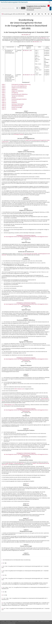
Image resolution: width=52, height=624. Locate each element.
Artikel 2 (3, 86)
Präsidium (14, 97)
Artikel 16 (4, 109)
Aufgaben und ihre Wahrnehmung (19, 87)
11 (2, 598)
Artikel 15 (4, 107)
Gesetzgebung (15, 92)
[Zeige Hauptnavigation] (49, 2)
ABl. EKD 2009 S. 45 (26, 34)
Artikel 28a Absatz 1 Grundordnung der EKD (15, 463)
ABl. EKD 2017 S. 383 (27, 50)
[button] (39, 14)
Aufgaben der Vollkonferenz (18, 91)
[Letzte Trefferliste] (19, 8)
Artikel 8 (3, 96)
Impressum (14, 621)
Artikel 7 (3, 94)
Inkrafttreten (14, 109)
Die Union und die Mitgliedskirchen (19, 86)
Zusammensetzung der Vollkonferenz (20, 94)
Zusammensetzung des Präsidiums (19, 99)
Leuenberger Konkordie (19, 134)
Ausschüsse (14, 100)
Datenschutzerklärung (23, 621)
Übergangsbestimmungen (17, 105)
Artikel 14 (4, 105)
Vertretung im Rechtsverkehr (18, 104)
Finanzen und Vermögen (17, 107)
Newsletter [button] (8, 621)
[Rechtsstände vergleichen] (35, 14)
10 (2, 595)
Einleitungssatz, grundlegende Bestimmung (21, 84)
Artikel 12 (4, 102)
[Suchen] (23, 8)
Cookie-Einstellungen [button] (44, 621)
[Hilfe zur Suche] (17, 8)
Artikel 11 (4, 100)
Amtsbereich (14, 102)
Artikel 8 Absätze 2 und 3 (9, 404)
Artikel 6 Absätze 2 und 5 (19, 388)
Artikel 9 (3, 97)
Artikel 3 (3, 87)
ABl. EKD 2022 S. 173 (44, 38)
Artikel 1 (3, 84)
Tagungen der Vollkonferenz (18, 96)
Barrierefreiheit (32, 621)
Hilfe (38, 621)
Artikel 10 (4, 99)
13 (2, 608)
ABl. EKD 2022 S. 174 (37, 41)
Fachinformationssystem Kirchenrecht (14, 2)
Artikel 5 (3, 91)
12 (2, 602)
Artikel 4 (3, 89)
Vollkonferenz (14, 89)
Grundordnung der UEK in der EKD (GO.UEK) (13, 14)
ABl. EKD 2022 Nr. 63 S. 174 (28, 74)
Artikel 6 (3, 92)
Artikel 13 (4, 104)
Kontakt (3, 621)
